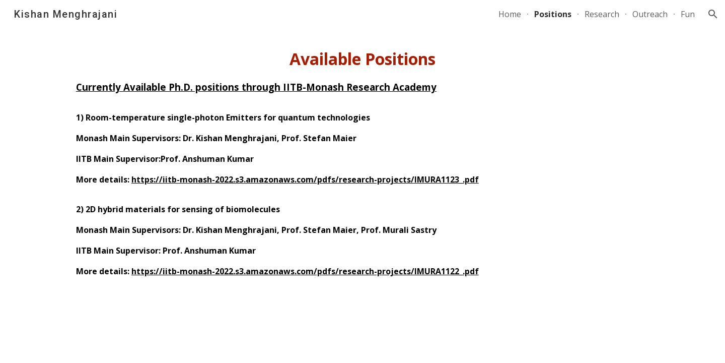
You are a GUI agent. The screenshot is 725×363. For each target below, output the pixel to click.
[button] (713, 14)
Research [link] (602, 14)
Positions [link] (552, 14)
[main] (362, 166)
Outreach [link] (650, 14)
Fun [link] (688, 14)
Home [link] (509, 14)
